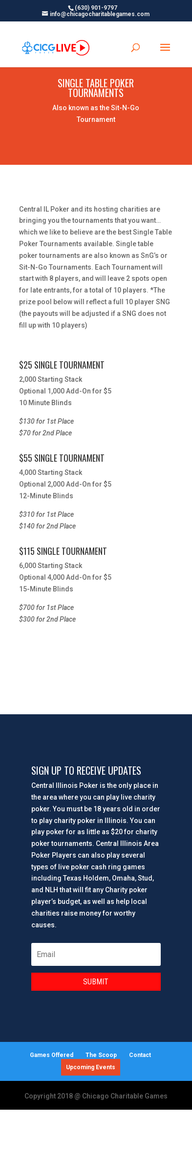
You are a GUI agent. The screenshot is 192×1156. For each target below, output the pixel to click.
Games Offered (51, 1055)
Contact (140, 1055)
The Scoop (101, 1055)
